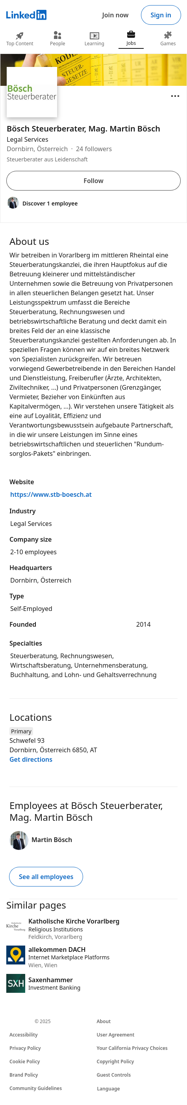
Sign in (161, 15)
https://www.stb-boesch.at (51, 494)
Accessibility (23, 1034)
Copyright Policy (115, 1061)
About (104, 1021)
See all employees (46, 876)
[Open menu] (175, 96)
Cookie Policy (24, 1061)
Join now (115, 15)
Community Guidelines (35, 1088)
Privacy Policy (25, 1048)
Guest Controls (114, 1075)
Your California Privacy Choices (132, 1048)
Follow (93, 180)
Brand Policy (23, 1075)
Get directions (30, 759)
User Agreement (116, 1034)
